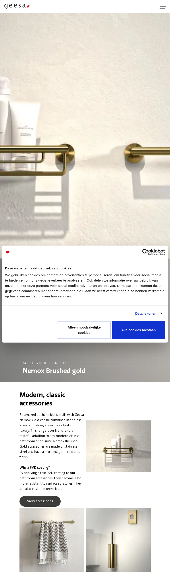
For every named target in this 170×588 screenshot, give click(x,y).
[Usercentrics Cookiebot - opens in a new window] (145, 252)
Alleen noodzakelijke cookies (84, 329)
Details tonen (145, 313)
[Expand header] (163, 6)
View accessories (40, 501)
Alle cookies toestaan (138, 330)
